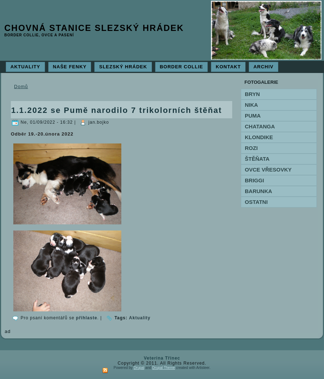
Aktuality (139, 317)
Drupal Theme (163, 368)
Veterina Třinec (162, 358)
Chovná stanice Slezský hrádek (94, 28)
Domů (21, 86)
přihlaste (86, 317)
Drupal (139, 368)
